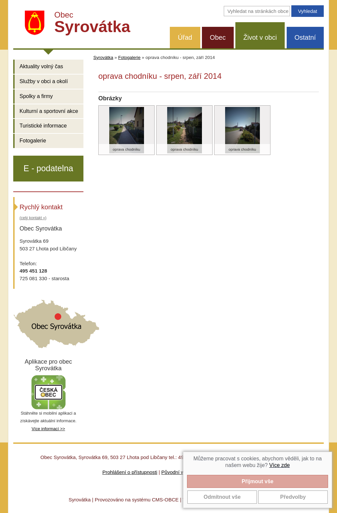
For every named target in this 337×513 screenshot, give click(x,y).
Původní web (175, 472)
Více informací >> (48, 428)
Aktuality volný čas (41, 66)
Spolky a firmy (36, 96)
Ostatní (305, 37)
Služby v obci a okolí (44, 81)
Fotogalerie (33, 140)
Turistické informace (43, 125)
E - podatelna (48, 168)
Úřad (185, 37)
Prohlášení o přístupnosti (129, 472)
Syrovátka (103, 57)
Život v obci (260, 37)
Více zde (279, 465)
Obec (218, 37)
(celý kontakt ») (33, 218)
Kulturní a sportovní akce (49, 111)
